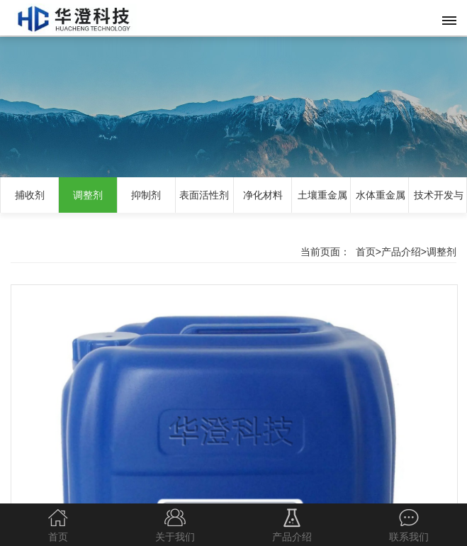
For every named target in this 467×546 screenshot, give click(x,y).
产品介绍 (401, 251)
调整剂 (88, 195)
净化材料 (263, 195)
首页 (366, 251)
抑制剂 (146, 195)
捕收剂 (30, 195)
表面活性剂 (204, 195)
